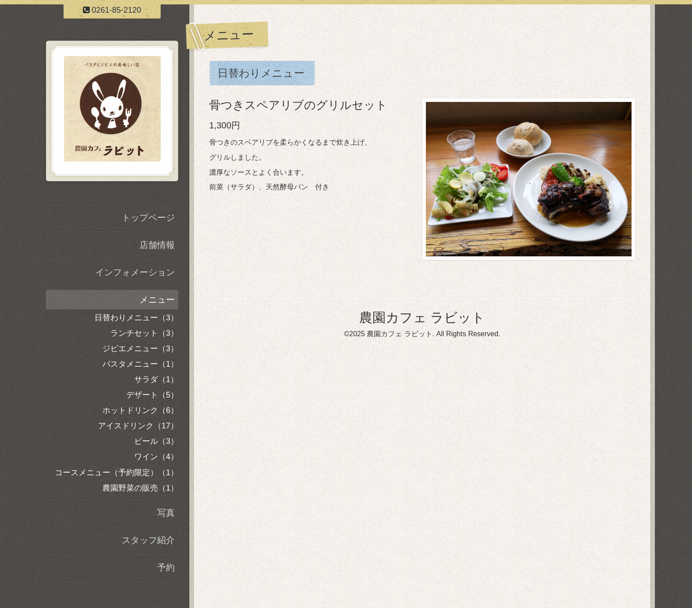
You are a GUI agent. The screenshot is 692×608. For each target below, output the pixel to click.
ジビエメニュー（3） (140, 348)
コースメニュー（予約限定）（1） (116, 472)
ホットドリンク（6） (140, 410)
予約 (166, 567)
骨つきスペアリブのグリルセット (298, 105)
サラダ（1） (156, 379)
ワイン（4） (156, 456)
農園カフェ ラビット (422, 317)
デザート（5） (152, 394)
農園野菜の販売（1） (140, 488)
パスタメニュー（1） (140, 364)
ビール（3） (156, 441)
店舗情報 (157, 245)
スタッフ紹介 (148, 540)
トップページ (148, 217)
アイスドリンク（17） (138, 425)
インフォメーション (135, 272)
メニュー (157, 299)
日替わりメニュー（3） (136, 317)
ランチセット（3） (144, 333)
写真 (166, 513)
